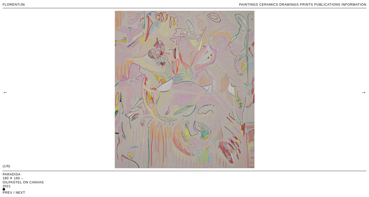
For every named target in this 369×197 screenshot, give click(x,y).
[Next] (363, 92)
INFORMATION (354, 4)
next (20, 192)
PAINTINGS (248, 4)
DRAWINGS (289, 4)
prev (7, 192)
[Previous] (5, 92)
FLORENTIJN (14, 4)
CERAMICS (268, 4)
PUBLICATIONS (327, 4)
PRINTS (306, 4)
